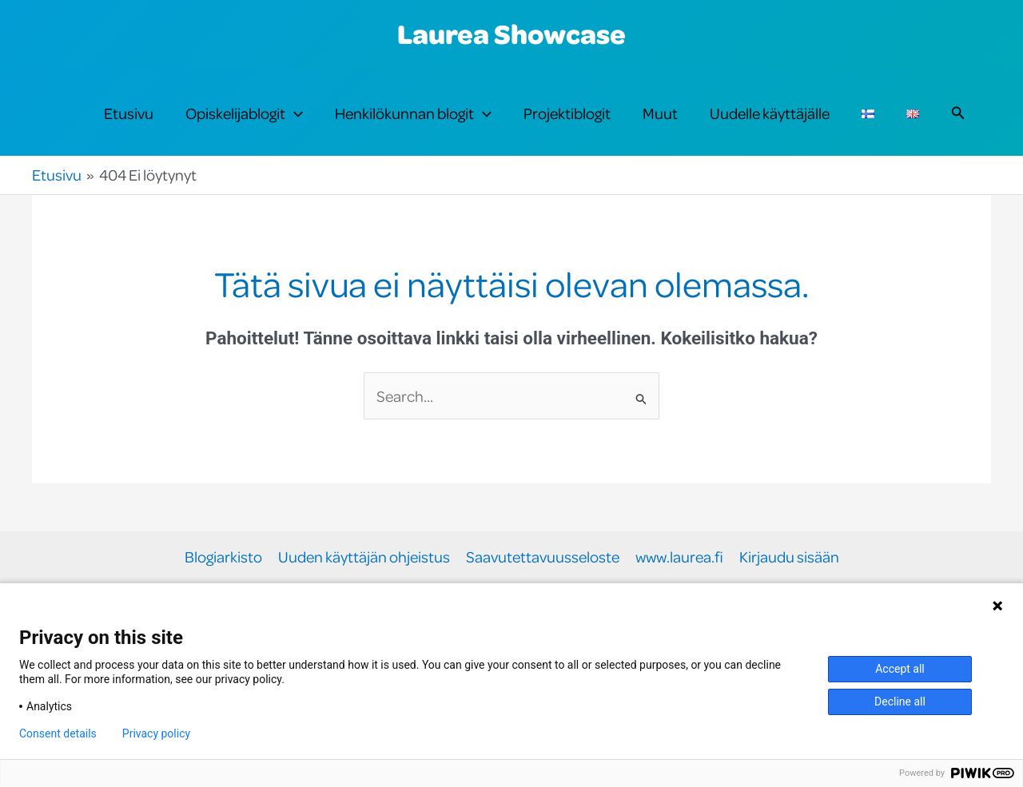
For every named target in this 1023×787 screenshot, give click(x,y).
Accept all (900, 668)
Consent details (58, 733)
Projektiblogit (567, 113)
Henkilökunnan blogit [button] (413, 113)
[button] (294, 113)
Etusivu (128, 113)
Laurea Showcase (511, 33)
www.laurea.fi (679, 557)
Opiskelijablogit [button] (244, 113)
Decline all (899, 701)
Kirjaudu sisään (789, 557)
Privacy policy (156, 733)
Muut (660, 113)
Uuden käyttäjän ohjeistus (364, 557)
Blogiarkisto (223, 557)
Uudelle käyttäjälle (770, 113)
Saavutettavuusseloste (542, 557)
